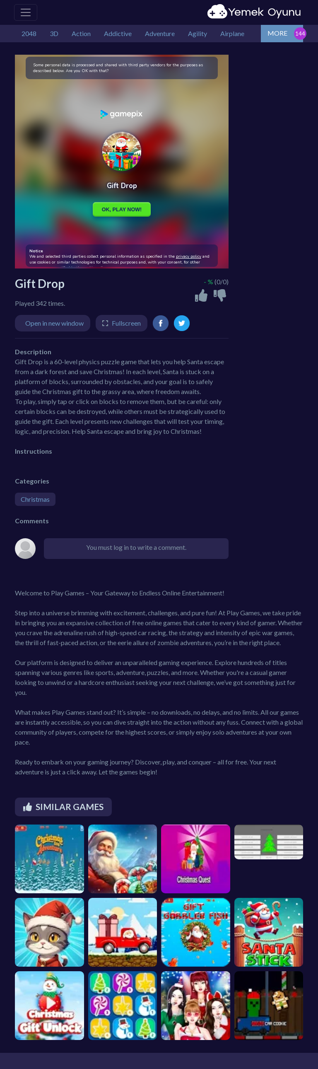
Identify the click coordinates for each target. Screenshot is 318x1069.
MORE (277, 33)
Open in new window (54, 323)
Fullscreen (126, 323)
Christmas (35, 499)
